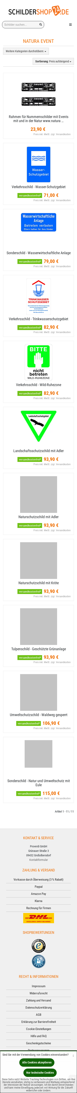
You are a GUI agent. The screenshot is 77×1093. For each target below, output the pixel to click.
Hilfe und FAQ (39, 1036)
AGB (38, 1015)
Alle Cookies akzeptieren (37, 1062)
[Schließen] (73, 1055)
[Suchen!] (40, 25)
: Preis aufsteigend (53, 61)
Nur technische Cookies (40, 1072)
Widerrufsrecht (38, 993)
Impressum (38, 986)
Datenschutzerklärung (38, 1007)
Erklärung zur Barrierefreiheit (38, 1022)
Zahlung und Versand (38, 1000)
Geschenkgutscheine (38, 1043)
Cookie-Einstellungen (38, 1029)
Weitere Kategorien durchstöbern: (26, 51)
